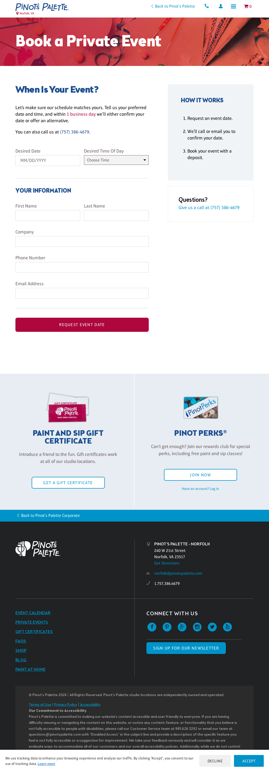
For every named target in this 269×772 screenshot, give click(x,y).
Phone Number (30, 257)
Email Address (29, 283)
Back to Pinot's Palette (175, 6)
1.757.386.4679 (167, 583)
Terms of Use (40, 704)
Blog (20, 660)
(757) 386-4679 (74, 132)
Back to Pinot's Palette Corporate (50, 515)
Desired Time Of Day (104, 151)
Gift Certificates (34, 632)
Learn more (46, 764)
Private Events (31, 622)
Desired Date (28, 151)
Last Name (94, 206)
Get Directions (167, 563)
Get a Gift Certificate (68, 482)
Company (24, 231)
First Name (26, 206)
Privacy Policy (65, 704)
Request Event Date (82, 324)
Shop (21, 650)
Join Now (200, 474)
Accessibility (90, 704)
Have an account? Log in (200, 488)
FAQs (20, 641)
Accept (248, 761)
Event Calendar (33, 613)
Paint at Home (30, 669)
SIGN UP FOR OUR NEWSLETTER (186, 648)
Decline (215, 761)
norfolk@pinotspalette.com (178, 573)
